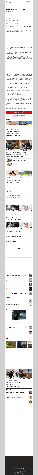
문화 (17, 462)
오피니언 (7, 325)
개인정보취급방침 (19, 471)
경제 (20, 460)
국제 (24, 460)
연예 (20, 464)
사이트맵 (22, 471)
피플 (13, 464)
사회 (17, 460)
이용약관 (15, 471)
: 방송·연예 (9, 367)
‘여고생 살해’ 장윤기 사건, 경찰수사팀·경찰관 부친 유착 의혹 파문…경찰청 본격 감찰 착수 (18, 90)
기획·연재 (7, 338)
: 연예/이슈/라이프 (10, 389)
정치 (13, 460)
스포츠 (17, 464)
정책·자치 (13, 462)
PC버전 (24, 471)
